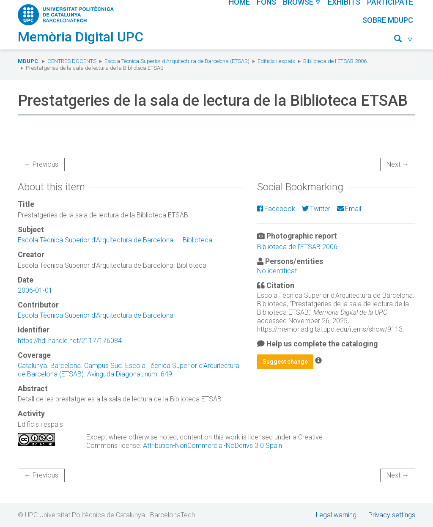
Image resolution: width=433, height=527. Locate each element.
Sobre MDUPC (387, 20)
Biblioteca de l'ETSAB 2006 (335, 61)
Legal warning (336, 515)
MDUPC (28, 61)
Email (349, 209)
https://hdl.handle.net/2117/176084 (70, 341)
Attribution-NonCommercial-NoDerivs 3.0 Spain (212, 446)
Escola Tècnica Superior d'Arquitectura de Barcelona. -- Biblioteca (115, 240)
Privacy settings (391, 515)
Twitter (316, 209)
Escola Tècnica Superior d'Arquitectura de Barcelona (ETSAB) (176, 61)
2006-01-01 (35, 290)
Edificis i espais (276, 61)
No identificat (277, 271)
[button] (403, 39)
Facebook (276, 209)
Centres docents (71, 61)
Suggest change (285, 361)
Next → (397, 164)
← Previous (41, 164)
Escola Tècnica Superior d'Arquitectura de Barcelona (95, 315)
